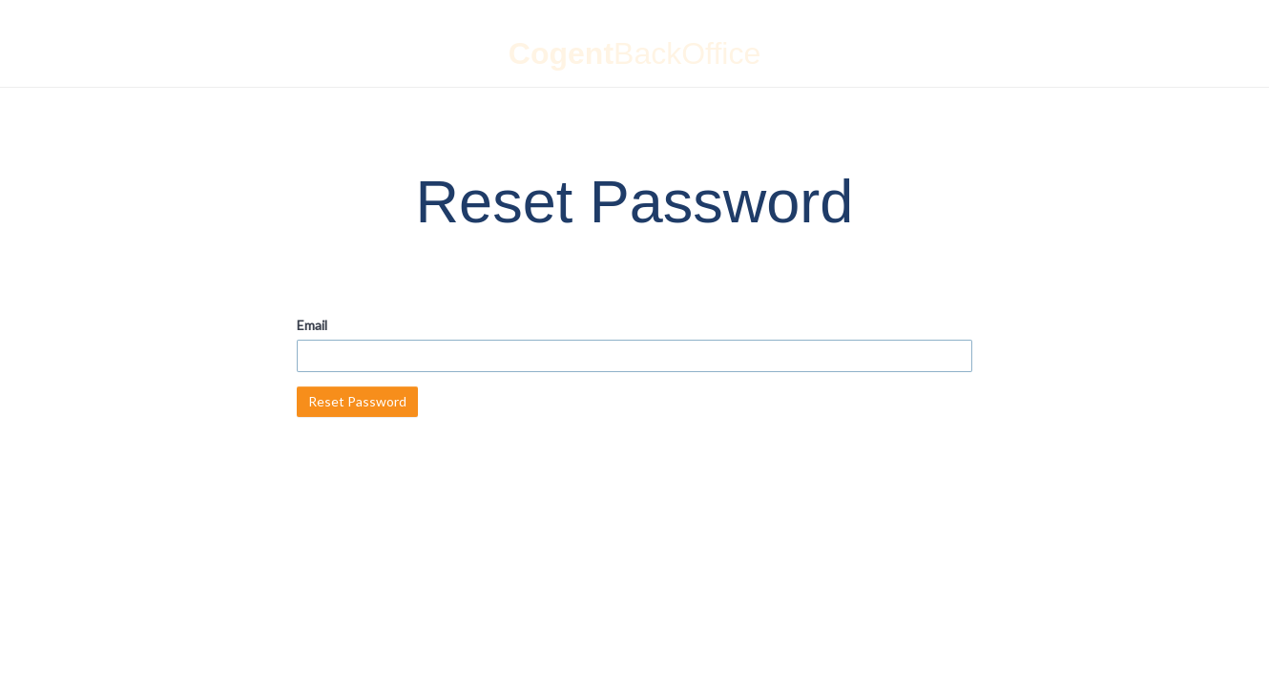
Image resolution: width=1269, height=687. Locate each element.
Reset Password (357, 401)
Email (312, 325)
